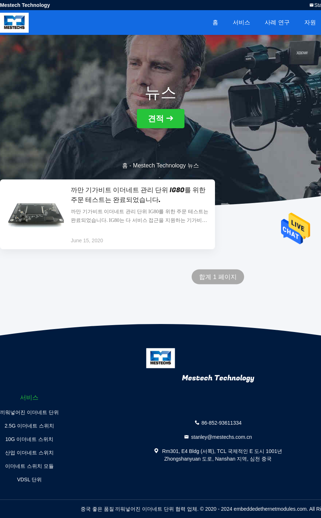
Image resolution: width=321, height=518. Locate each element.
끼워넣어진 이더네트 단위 (29, 412)
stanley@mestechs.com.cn (221, 437)
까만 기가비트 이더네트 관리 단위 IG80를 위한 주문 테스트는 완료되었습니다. (138, 195)
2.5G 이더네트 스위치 (29, 426)
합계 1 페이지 (218, 277)
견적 (156, 118)
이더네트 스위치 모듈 (29, 466)
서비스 (241, 22)
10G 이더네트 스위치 (29, 439)
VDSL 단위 (29, 479)
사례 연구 (277, 22)
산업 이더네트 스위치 (29, 453)
